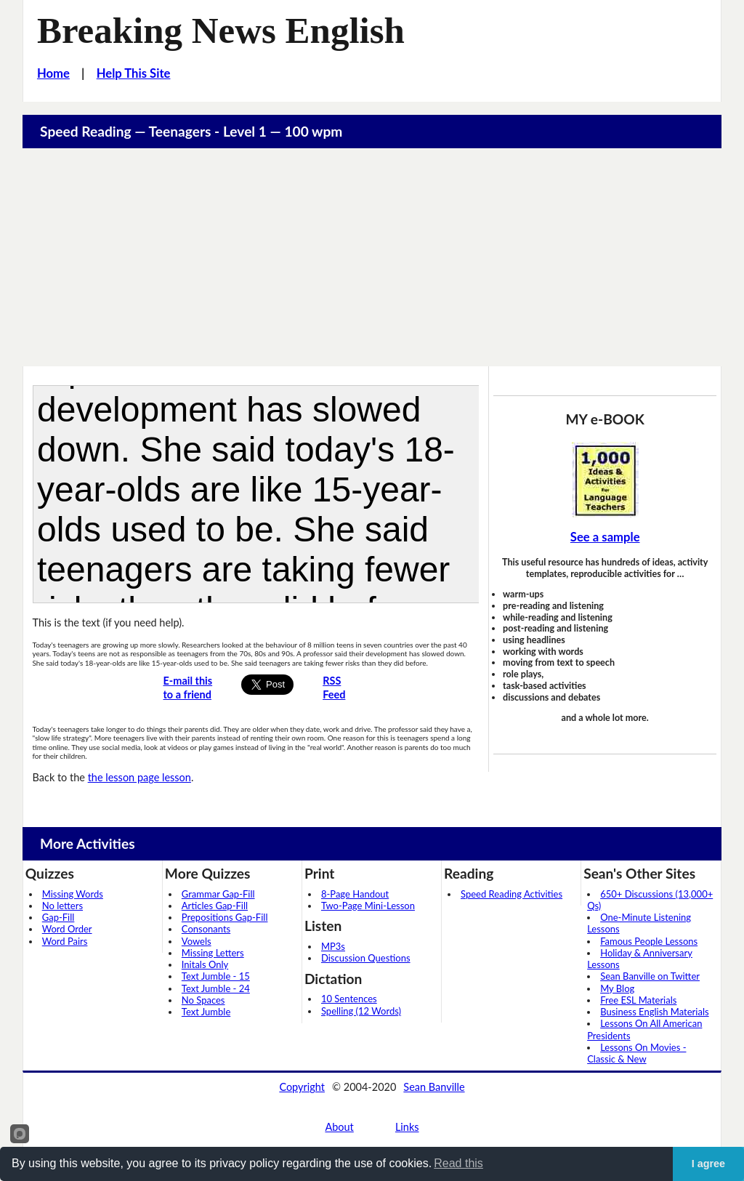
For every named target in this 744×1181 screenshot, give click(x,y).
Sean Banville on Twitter (650, 976)
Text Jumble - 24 (216, 988)
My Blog (617, 988)
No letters (62, 905)
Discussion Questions (366, 958)
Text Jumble (206, 1011)
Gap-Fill (58, 917)
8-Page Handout (355, 894)
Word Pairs (65, 941)
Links (407, 1127)
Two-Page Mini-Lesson (368, 905)
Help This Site (134, 73)
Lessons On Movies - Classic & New (636, 1053)
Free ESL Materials (638, 1000)
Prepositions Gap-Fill (225, 917)
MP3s (333, 946)
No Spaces (203, 1000)
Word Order (67, 929)
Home (53, 73)
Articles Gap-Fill (215, 905)
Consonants (206, 929)
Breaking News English (221, 30)
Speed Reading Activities (511, 894)
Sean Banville (433, 1087)
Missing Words (72, 894)
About (339, 1127)
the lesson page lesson (139, 777)
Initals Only (205, 964)
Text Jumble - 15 (216, 976)
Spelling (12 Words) (361, 1011)
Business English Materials (654, 1011)
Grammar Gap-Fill (218, 894)
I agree (708, 1163)
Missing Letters (213, 953)
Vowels (196, 941)
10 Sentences (349, 998)
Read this (458, 1163)
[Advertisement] (372, 257)
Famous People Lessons (649, 941)
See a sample (605, 537)
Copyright (302, 1087)
